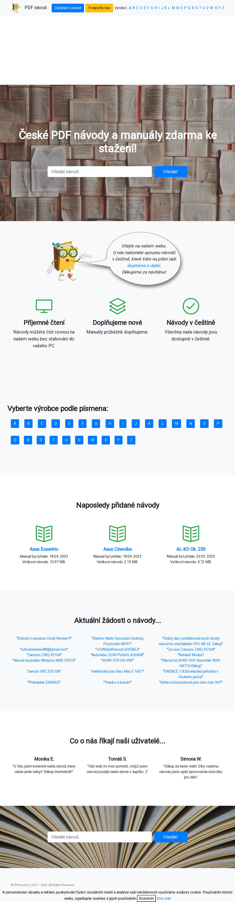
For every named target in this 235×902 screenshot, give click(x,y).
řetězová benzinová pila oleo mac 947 (190, 682)
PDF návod (29, 8)
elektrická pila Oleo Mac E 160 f (117, 671)
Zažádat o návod (68, 8)
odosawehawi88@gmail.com (44, 649)
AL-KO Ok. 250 (190, 549)
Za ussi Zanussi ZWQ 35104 (191, 649)
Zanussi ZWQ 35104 (44, 655)
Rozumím (146, 898)
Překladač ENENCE (44, 682)
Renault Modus (191, 655)
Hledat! (170, 171)
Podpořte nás (99, 8)
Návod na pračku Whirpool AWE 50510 (44, 660)
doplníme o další (143, 265)
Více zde (164, 898)
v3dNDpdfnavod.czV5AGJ (117, 649)
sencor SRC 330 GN (44, 671)
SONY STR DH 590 (117, 660)
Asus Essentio (44, 549)
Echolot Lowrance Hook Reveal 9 (44, 638)
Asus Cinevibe (117, 549)
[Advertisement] (117, 50)
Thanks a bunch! (117, 682)
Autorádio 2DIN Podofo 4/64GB (117, 655)
